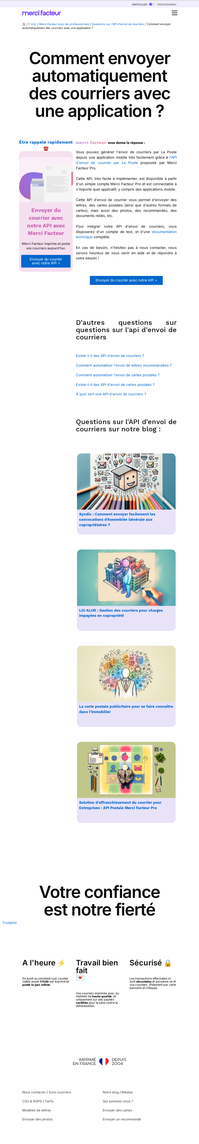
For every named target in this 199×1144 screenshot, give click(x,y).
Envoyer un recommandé (122, 1119)
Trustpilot (9, 923)
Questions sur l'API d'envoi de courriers (118, 24)
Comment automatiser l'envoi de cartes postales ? (118, 375)
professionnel (163, 4)
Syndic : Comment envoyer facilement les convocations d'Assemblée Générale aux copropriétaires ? (117, 519)
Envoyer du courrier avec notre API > (46, 261)
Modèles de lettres (36, 1110)
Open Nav (176, 10)
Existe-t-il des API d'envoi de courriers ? (110, 356)
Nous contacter (34, 1092)
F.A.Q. (32, 24)
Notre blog (111, 1092)
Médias (127, 1092)
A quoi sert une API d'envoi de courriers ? (111, 394)
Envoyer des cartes (117, 1110)
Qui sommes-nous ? (118, 1101)
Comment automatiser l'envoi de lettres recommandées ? (124, 365)
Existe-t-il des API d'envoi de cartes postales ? (115, 384)
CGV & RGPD (32, 1101)
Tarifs (49, 1101)
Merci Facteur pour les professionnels (64, 24)
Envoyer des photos (37, 1119)
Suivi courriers (60, 1092)
